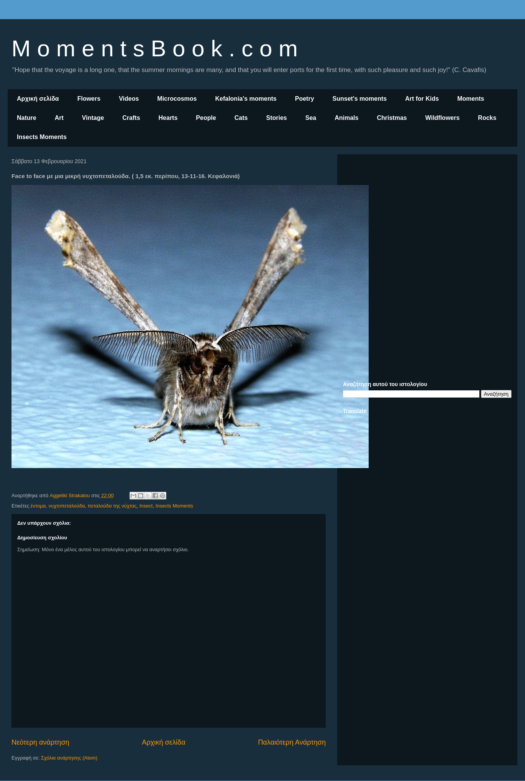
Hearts (168, 118)
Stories (276, 118)
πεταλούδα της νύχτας (112, 506)
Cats (241, 118)
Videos (129, 98)
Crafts (131, 118)
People (206, 118)
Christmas (392, 118)
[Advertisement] (427, 213)
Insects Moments (42, 137)
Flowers (88, 98)
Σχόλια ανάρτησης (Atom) (69, 758)
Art (59, 118)
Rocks (487, 118)
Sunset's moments (360, 98)
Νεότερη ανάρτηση (40, 742)
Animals (346, 118)
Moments (470, 98)
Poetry (304, 98)
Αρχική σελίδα (38, 98)
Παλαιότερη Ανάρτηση (292, 742)
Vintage (93, 118)
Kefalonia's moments (245, 98)
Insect (146, 506)
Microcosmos (177, 98)
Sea (310, 118)
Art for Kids (422, 98)
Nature (26, 118)
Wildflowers (442, 118)
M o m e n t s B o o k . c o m (154, 48)
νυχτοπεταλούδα (67, 506)
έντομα (38, 506)
